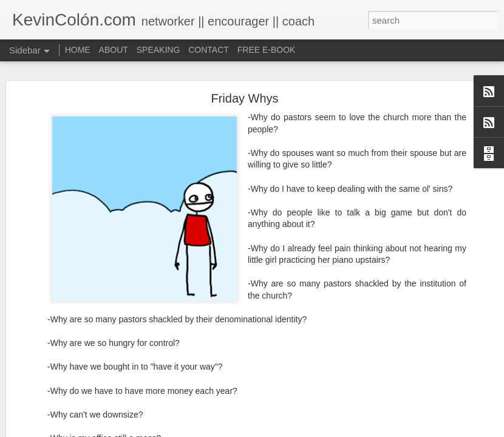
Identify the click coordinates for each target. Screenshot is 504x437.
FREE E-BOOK (266, 50)
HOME (77, 50)
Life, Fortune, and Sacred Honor (82, 429)
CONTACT (208, 50)
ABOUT (113, 50)
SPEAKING (158, 50)
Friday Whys (244, 88)
